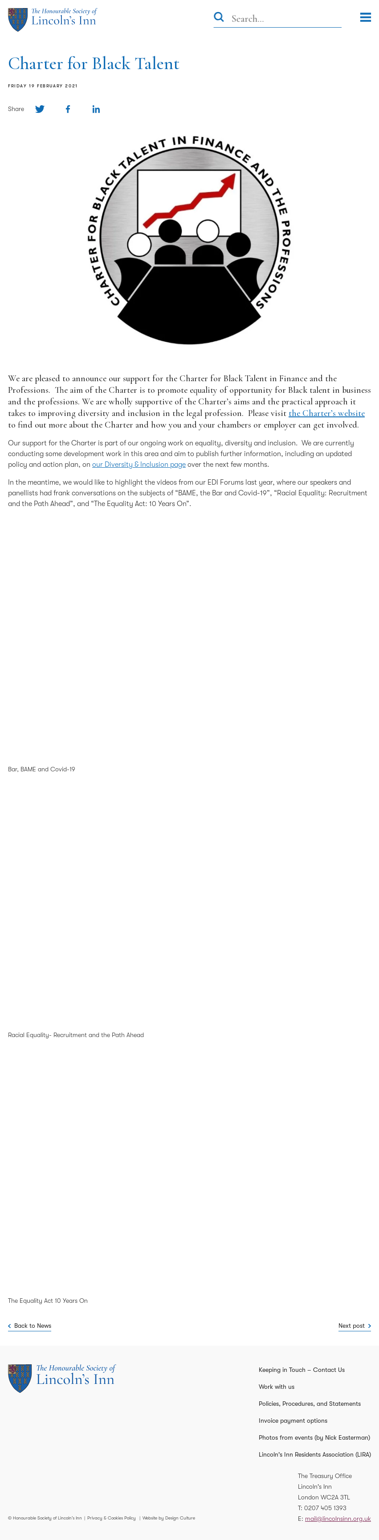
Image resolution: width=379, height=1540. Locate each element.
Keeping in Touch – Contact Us (302, 1369)
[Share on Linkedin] (96, 109)
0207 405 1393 (325, 1507)
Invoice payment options (293, 1420)
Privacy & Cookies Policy (111, 1517)
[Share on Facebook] (68, 109)
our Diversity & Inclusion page (139, 465)
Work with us (276, 1386)
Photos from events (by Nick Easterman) (314, 1437)
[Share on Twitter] (40, 109)
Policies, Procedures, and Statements (310, 1403)
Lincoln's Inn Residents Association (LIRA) (315, 1454)
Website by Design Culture (169, 1517)
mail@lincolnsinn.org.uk (338, 1518)
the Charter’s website (327, 413)
